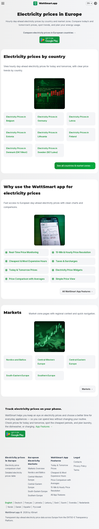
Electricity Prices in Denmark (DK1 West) (16, 150)
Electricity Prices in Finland (79, 134)
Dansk (18, 507)
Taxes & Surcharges (66, 261)
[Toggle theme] (95, 3)
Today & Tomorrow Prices (23, 270)
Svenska (73, 502)
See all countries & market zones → (75, 165)
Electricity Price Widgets (69, 270)
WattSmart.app (45, 3)
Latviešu (38, 502)
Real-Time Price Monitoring (23, 252)
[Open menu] (3, 3)
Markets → (87, 389)
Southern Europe (46, 375)
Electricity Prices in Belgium (16, 118)
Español (26, 507)
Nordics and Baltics (16, 359)
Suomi (64, 502)
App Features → (44, 426)
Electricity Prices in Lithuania (47, 134)
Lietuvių (48, 502)
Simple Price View (65, 278)
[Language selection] (89, 3)
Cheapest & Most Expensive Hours (28, 261)
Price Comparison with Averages (27, 278)
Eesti (56, 502)
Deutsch (18, 502)
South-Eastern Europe (17, 375)
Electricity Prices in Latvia (79, 118)
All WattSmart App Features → (77, 291)
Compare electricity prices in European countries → (49, 32)
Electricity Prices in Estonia (16, 134)
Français (28, 502)
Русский (37, 507)
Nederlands (84, 502)
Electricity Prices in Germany (47, 118)
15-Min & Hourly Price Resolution (73, 252)
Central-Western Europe (46, 361)
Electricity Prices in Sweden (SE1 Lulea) (48, 150)
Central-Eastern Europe (77, 361)
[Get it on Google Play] (49, 39)
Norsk (10, 507)
